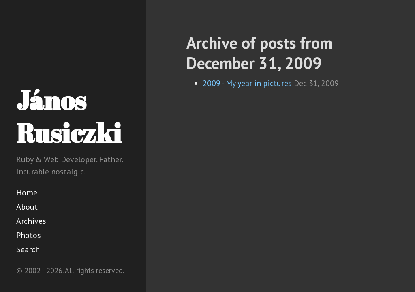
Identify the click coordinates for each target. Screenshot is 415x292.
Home (26, 192)
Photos (28, 235)
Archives (31, 221)
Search (28, 249)
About (27, 207)
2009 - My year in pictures (247, 83)
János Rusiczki (68, 116)
